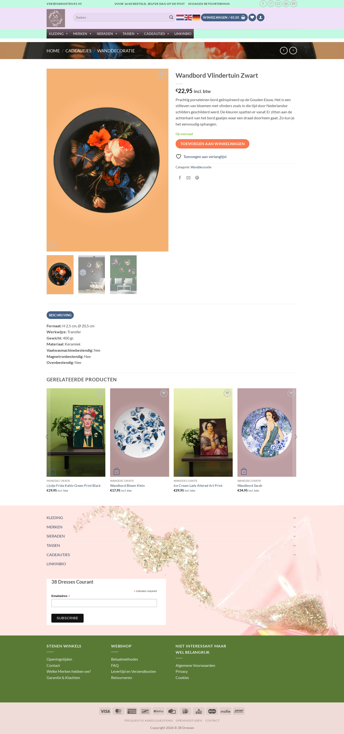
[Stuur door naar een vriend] (189, 178)
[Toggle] (294, 517)
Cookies (182, 677)
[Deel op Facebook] (180, 178)
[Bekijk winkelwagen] (224, 18)
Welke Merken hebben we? (69, 671)
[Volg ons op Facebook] (263, 3)
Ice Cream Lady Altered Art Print (198, 485)
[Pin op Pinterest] (197, 178)
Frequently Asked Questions (148, 720)
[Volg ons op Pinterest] (286, 3)
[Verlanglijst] (252, 18)
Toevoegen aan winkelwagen (212, 144)
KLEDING (58, 33)
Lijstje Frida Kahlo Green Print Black (74, 485)
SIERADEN (107, 33)
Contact (53, 665)
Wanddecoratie (116, 50)
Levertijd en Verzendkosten (133, 671)
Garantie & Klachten (63, 677)
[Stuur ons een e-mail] (278, 3)
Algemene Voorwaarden (195, 665)
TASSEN (131, 33)
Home (53, 50)
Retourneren (121, 677)
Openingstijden (59, 659)
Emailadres (60, 596)
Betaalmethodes (124, 659)
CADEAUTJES (157, 33)
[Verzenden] (171, 17)
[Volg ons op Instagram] (270, 3)
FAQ (115, 665)
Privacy (182, 671)
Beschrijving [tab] (60, 315)
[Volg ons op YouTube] (293, 3)
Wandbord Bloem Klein (127, 485)
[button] (260, 18)
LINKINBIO (182, 34)
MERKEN (82, 33)
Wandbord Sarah (249, 485)
